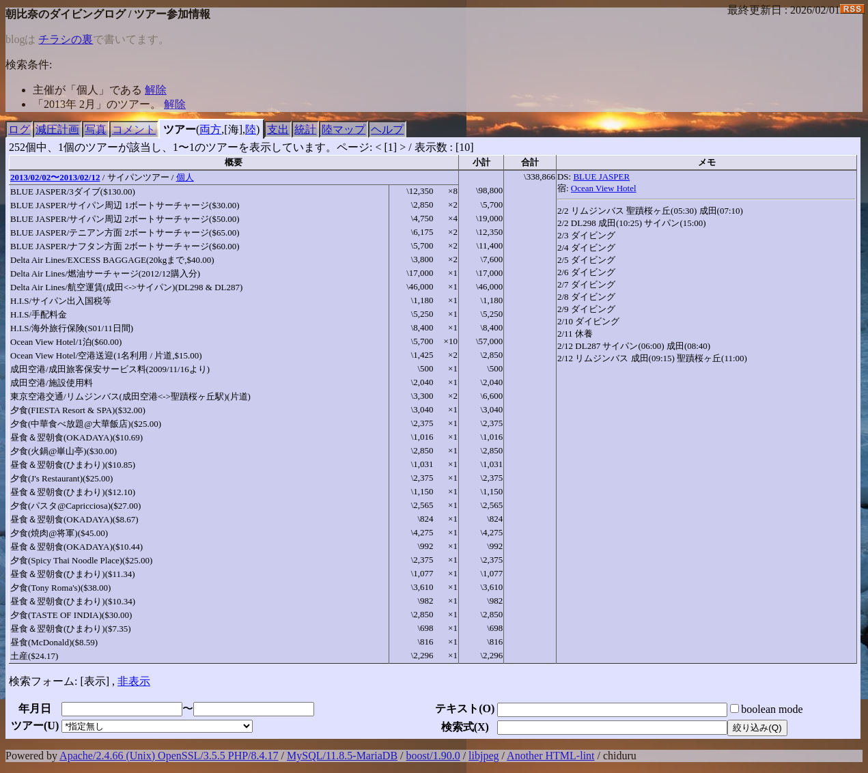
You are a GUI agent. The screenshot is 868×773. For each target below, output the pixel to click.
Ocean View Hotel (603, 188)
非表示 (133, 681)
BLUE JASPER (601, 176)
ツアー (179, 129)
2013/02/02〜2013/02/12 (55, 177)
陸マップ (343, 129)
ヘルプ (387, 129)
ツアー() (35, 725)
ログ (19, 129)
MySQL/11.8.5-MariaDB (342, 755)
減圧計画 (57, 129)
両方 (210, 129)
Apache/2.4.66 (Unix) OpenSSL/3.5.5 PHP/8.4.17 (168, 755)
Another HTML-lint (550, 755)
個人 (185, 177)
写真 (96, 129)
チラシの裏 (65, 39)
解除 (156, 90)
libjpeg (483, 755)
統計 (305, 129)
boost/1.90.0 (433, 755)
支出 (278, 129)
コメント (134, 129)
